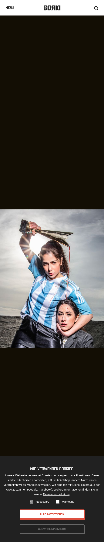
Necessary (42, 505)
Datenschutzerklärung (57, 497)
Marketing (68, 505)
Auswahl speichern (52, 532)
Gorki (52, 8)
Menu (10, 8)
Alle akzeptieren (52, 517)
